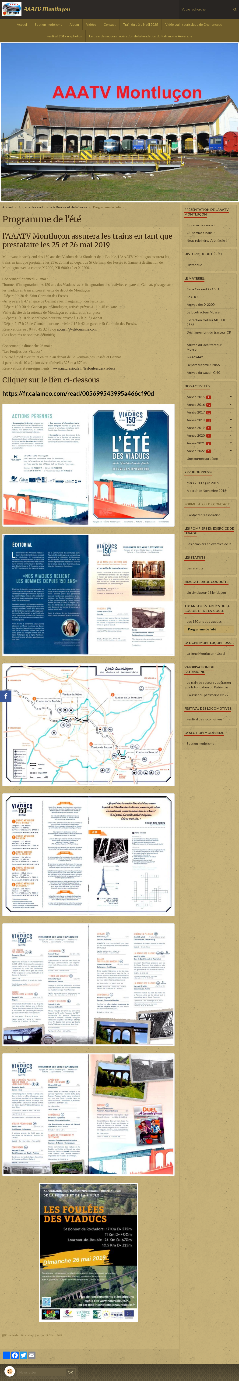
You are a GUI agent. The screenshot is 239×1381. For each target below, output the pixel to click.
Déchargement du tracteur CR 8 (209, 334)
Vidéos (91, 24)
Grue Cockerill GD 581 (203, 289)
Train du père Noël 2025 (140, 24)
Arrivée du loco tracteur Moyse (204, 347)
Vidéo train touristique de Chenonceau (193, 24)
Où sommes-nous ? (201, 233)
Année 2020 (199, 435)
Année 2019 (199, 428)
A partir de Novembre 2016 (206, 491)
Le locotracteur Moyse (203, 312)
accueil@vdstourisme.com (77, 329)
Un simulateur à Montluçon (206, 592)
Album (74, 24)
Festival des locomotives (204, 719)
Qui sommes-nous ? (201, 225)
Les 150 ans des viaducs (204, 621)
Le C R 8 (193, 297)
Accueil (22, 24)
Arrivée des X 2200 (200, 304)
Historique (194, 265)
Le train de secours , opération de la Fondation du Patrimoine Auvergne (140, 36)
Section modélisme (48, 24)
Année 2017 (199, 412)
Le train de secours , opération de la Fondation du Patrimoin (209, 684)
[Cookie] (10, 1371)
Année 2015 (199, 397)
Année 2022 (199, 451)
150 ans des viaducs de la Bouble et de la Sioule (53, 207)
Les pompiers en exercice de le (209, 544)
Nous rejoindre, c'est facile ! (207, 240)
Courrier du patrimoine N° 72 (207, 695)
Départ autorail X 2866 (203, 365)
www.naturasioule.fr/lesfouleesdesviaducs (83, 368)
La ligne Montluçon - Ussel (206, 653)
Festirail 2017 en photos (64, 36)
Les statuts (195, 568)
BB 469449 (195, 357)
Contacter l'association (204, 515)
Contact (110, 24)
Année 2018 (199, 420)
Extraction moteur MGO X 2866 (206, 322)
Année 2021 (199, 443)
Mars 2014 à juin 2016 (202, 483)
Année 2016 (199, 405)
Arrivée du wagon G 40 (203, 372)
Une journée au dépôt (202, 458)
